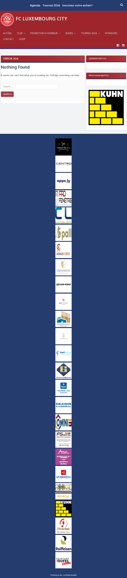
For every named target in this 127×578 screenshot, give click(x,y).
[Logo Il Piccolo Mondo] (63, 533)
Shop (22, 39)
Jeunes (69, 33)
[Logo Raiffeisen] (63, 550)
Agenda (35, 5)
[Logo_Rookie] (63, 498)
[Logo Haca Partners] (63, 309)
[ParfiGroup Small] (63, 360)
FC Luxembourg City (41, 19)
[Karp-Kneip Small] (63, 291)
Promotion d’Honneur (44, 33)
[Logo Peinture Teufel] (63, 567)
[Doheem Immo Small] (63, 326)
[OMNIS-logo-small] (63, 429)
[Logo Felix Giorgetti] (63, 378)
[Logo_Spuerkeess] (63, 481)
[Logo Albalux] (63, 257)
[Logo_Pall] (63, 240)
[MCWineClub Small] (63, 343)
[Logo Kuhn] (106, 124)
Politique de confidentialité (63, 575)
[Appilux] (63, 464)
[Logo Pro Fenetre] (63, 205)
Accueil (7, 33)
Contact (8, 39)
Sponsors (111, 33)
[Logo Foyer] (63, 395)
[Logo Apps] (63, 188)
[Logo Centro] (63, 171)
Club (19, 33)
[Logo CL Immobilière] (63, 223)
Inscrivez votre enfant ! (77, 5)
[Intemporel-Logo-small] (63, 154)
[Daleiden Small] (63, 412)
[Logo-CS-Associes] (63, 274)
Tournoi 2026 (51, 5)
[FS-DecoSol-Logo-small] (63, 447)
